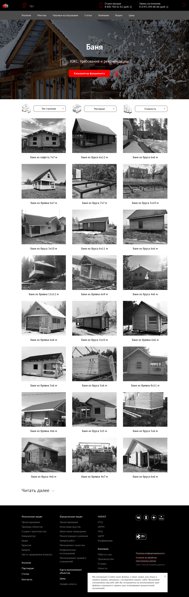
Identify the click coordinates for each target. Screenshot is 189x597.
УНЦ (100, 531)
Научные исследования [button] (65, 15)
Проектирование (31, 522)
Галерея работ (67, 540)
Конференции (105, 540)
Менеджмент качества (72, 545)
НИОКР (102, 516)
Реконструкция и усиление (74, 536)
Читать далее (36, 490)
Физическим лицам (32, 516)
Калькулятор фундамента (89, 73)
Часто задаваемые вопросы (37, 554)
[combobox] (49, 108)
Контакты (27, 579)
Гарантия (26, 545)
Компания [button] (103, 15)
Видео (118, 15)
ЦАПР (101, 536)
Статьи (88, 15)
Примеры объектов (32, 526)
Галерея (26, 549)
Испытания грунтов (70, 526)
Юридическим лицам (71, 516)
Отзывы (102, 563)
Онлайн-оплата (68, 584)
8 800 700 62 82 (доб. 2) (118, 6)
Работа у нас (105, 554)
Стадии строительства (34, 531)
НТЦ (100, 522)
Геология (26, 15)
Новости (102, 568)
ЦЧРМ (101, 526)
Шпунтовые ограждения (73, 531)
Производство (106, 559)
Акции (25, 540)
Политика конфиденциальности (150, 553)
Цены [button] (132, 15)
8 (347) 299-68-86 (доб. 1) (153, 6)
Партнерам (28, 568)
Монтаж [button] (41, 15)
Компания (103, 548)
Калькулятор (28, 536)
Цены (63, 578)
